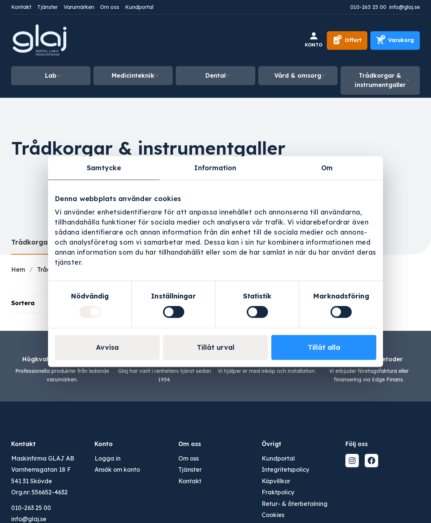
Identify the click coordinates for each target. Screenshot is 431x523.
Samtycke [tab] (104, 168)
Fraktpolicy (278, 492)
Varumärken (79, 7)
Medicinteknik (133, 75)
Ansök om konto (117, 469)
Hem (18, 269)
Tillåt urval (215, 347)
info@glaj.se (404, 7)
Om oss (109, 7)
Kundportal (139, 7)
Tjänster (47, 7)
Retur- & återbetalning (295, 503)
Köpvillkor (276, 481)
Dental (215, 75)
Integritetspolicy (285, 469)
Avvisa (107, 347)
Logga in (108, 458)
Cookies (273, 515)
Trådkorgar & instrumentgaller (380, 80)
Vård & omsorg (297, 75)
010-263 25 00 (368, 7)
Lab (51, 75)
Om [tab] (327, 168)
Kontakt (21, 7)
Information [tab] (215, 168)
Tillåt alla (324, 347)
